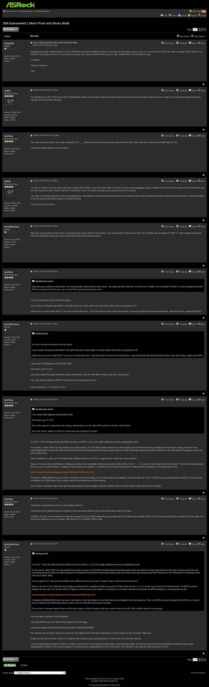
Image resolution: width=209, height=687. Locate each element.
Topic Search (183, 36)
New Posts (197, 11)
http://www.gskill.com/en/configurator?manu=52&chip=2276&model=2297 (62, 472)
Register (194, 16)
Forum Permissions (198, 673)
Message (34, 36)
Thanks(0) (181, 43)
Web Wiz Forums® (106, 679)
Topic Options (198, 36)
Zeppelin (10, 43)
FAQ (165, 16)
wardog (9, 136)
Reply (202, 43)
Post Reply (10, 29)
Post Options (168, 43)
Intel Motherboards (42, 11)
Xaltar (8, 90)
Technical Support (25, 11)
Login (204, 16)
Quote (194, 43)
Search (174, 16)
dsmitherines (12, 226)
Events (182, 16)
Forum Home (11, 11)
